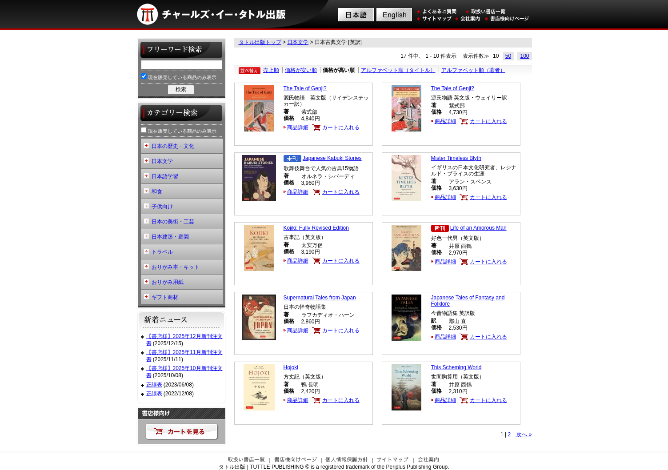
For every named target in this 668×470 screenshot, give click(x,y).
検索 (181, 89)
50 (508, 56)
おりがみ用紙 (168, 282)
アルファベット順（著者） (473, 70)
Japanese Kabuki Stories (332, 158)
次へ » (523, 434)
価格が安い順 (301, 70)
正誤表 (154, 385)
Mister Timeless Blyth (456, 158)
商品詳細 (297, 127)
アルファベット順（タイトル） (398, 70)
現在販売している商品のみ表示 (178, 76)
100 (524, 56)
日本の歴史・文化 (173, 146)
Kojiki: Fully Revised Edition (316, 228)
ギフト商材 (165, 297)
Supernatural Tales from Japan (320, 298)
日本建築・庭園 (170, 237)
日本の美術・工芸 (173, 222)
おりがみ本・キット (176, 267)
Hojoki (291, 367)
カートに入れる (341, 127)
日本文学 (297, 42)
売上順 (271, 70)
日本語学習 (165, 176)
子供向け (162, 206)
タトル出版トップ (260, 42)
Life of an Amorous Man (478, 228)
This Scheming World (456, 367)
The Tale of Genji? (305, 88)
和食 (157, 191)
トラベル (162, 252)
